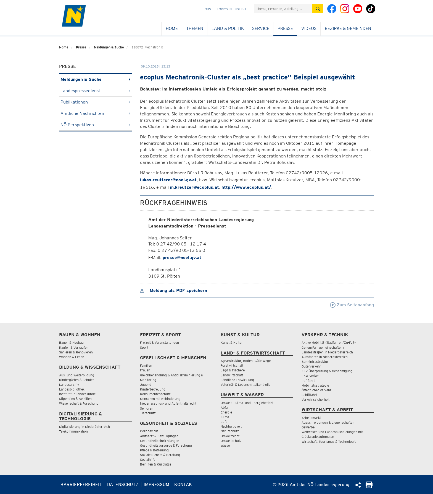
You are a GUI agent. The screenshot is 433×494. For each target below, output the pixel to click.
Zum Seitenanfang (352, 304)
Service (260, 28)
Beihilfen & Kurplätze (155, 464)
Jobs (207, 9)
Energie (226, 412)
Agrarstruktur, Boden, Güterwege (246, 361)
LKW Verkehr (311, 376)
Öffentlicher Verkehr (316, 390)
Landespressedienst (95, 90)
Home (172, 28)
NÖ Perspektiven (95, 124)
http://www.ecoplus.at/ (246, 187)
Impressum (156, 484)
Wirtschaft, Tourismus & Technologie (329, 441)
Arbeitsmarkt (311, 418)
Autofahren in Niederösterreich (325, 357)
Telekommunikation (73, 431)
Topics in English (231, 9)
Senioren (146, 408)
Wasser (226, 445)
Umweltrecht (230, 436)
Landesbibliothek (72, 389)
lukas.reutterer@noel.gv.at (168, 179)
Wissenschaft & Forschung (79, 403)
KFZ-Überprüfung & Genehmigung (327, 371)
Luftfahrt (308, 381)
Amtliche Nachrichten (95, 113)
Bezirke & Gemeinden (348, 28)
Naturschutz (230, 431)
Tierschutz (148, 413)
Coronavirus (149, 431)
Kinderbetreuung (152, 389)
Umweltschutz (231, 441)
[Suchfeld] (283, 8)
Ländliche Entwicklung (237, 380)
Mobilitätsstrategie (315, 385)
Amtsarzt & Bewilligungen (159, 436)
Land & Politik (228, 28)
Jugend (145, 384)
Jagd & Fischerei (233, 370)
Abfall (225, 407)
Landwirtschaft (232, 375)
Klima (225, 417)
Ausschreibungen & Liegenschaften (328, 422)
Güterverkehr (311, 366)
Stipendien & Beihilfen (75, 399)
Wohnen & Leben (71, 357)
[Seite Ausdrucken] (369, 486)
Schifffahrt (309, 395)
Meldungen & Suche (109, 47)
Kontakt (184, 484)
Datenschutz (123, 484)
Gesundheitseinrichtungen (159, 441)
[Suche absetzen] (317, 8)
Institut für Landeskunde (77, 394)
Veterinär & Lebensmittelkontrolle (245, 384)
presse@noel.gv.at (182, 257)
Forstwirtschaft (232, 365)
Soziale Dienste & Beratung (160, 455)
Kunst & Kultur (232, 342)
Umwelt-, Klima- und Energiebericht (247, 403)
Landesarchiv (69, 384)
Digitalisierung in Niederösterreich (84, 427)
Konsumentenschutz (155, 394)
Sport (144, 347)
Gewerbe (308, 427)
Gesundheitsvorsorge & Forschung (166, 445)
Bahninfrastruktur (315, 361)
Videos (308, 28)
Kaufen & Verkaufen (73, 347)
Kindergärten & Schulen (76, 380)
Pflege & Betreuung (154, 450)
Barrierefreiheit (81, 484)
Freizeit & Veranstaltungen (159, 342)
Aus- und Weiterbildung (76, 375)
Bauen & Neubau (71, 342)
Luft (224, 422)
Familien (146, 365)
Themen (194, 28)
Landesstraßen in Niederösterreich (327, 352)
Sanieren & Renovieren (76, 352)
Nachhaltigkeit (231, 426)
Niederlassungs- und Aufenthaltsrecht (168, 403)
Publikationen (95, 102)
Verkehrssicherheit (315, 399)
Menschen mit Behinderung (160, 399)
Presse (285, 28)
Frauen (145, 370)
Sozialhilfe (147, 459)
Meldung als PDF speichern (173, 290)
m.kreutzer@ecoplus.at (194, 187)
